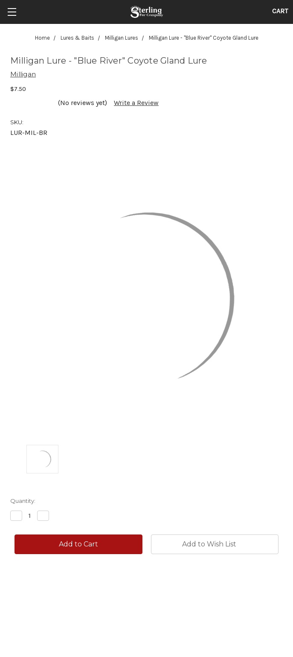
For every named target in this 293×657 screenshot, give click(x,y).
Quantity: (22, 500)
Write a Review (136, 103)
